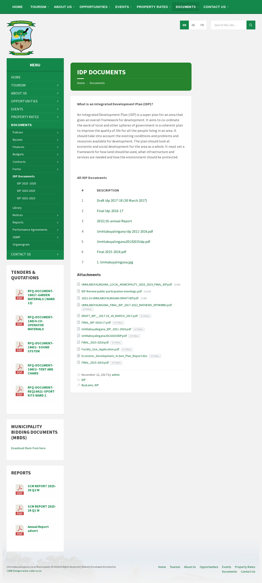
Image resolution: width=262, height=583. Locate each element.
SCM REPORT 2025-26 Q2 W (42, 488)
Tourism (38, 7)
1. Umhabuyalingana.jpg (115, 262)
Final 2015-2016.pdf (111, 251)
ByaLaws (87, 385)
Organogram (21, 244)
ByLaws (18, 140)
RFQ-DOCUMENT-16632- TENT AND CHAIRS (40, 369)
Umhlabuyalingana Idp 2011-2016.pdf (125, 231)
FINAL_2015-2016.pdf (95, 342)
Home (17, 7)
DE (193, 25)
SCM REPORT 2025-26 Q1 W (42, 508)
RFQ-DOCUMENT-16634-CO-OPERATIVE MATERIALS (40, 323)
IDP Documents (24, 176)
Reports (18, 222)
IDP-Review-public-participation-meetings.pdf (112, 291)
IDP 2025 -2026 (26, 183)
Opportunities (94, 7)
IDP (84, 380)
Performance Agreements (30, 230)
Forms (17, 169)
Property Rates (152, 7)
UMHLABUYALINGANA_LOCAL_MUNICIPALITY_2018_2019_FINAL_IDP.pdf (127, 284)
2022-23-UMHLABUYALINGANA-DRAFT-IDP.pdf (110, 298)
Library (17, 208)
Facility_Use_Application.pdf (101, 349)
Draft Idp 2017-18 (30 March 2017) (122, 200)
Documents (186, 7)
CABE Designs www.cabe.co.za (24, 570)
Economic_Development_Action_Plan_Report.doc (115, 356)
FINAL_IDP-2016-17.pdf (96, 322)
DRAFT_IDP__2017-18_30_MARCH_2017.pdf (110, 316)
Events (122, 7)
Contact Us (214, 7)
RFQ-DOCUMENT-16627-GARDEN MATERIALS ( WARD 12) (41, 297)
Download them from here (28, 448)
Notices (18, 215)
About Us (63, 7)
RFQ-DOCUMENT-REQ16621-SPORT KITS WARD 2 (41, 391)
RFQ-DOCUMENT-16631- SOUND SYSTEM (40, 347)
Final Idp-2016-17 (110, 211)
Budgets (18, 154)
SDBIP (16, 237)
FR (202, 25)
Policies (18, 132)
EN (184, 25)
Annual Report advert (38, 529)
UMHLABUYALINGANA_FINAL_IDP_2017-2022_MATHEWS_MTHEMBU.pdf (127, 305)
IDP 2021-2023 (26, 198)
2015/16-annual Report (114, 221)
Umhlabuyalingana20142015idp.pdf (123, 241)
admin (116, 375)
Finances (18, 147)
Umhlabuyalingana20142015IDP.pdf (104, 336)
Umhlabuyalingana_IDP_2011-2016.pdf (107, 329)
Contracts (19, 162)
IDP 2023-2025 (26, 191)
